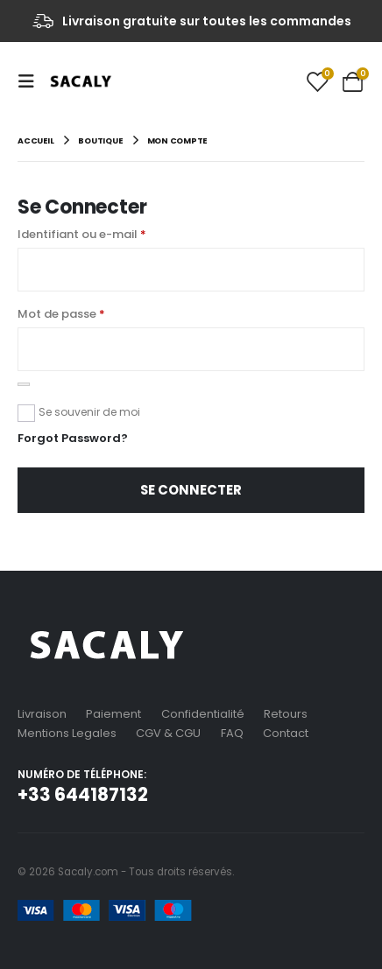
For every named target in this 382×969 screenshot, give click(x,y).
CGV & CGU (168, 733)
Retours (286, 714)
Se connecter (191, 490)
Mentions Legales (67, 733)
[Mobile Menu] (32, 81)
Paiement (113, 714)
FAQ (232, 733)
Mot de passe (61, 313)
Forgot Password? (73, 438)
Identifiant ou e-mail (82, 234)
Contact (285, 733)
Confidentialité (202, 714)
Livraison (42, 714)
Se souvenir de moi (89, 411)
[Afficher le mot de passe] (24, 384)
